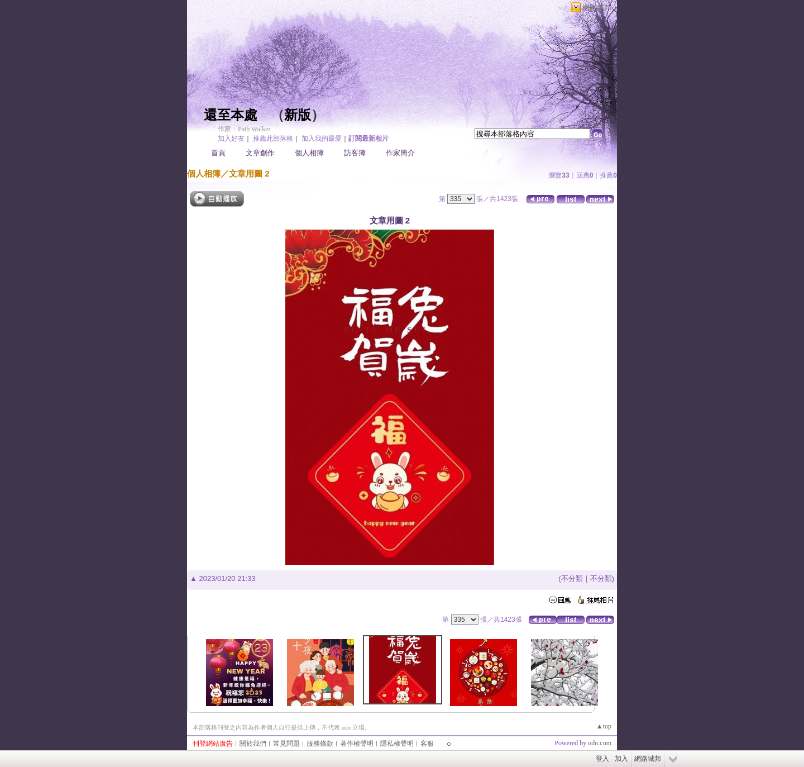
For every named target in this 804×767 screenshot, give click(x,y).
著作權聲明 (357, 743)
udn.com (599, 743)
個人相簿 (309, 153)
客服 (427, 743)
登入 (602, 759)
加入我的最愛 (322, 138)
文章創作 (260, 153)
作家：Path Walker (244, 129)
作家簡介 (400, 153)
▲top (603, 726)
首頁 (218, 153)
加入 (621, 759)
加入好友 (231, 138)
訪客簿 (355, 153)
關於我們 (253, 743)
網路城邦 (596, 7)
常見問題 (286, 743)
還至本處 (230, 115)
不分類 (572, 578)
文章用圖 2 (249, 173)
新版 (297, 115)
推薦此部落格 (273, 138)
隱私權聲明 (397, 743)
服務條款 (320, 743)
